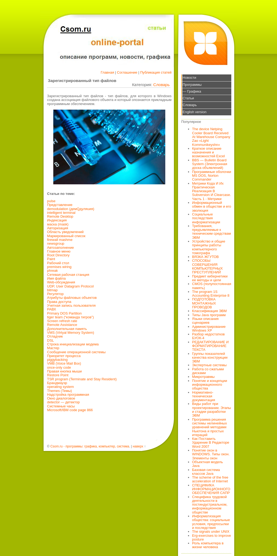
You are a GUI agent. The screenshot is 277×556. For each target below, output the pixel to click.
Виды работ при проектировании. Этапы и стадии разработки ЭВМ (211, 409)
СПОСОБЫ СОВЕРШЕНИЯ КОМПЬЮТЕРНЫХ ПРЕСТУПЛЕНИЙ (207, 266)
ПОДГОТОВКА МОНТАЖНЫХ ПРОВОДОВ (204, 303)
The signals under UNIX (210, 531)
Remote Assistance (62, 325)
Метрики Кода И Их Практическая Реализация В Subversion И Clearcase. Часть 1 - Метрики (211, 191)
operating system (60, 387)
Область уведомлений (65, 232)
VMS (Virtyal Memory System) (70, 333)
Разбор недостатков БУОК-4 (208, 336)
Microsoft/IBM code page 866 (70, 410)
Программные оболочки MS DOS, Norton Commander (211, 176)
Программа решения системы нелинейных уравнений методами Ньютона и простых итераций (209, 427)
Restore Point (57, 375)
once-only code (59, 367)
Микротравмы (203, 377)
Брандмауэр (57, 383)
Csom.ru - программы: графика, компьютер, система (89, 446)
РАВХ (51, 309)
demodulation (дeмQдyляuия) (70, 209)
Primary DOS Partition (64, 313)
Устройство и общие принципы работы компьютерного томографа (208, 247)
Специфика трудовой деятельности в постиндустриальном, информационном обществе (209, 504)
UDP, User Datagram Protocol (70, 286)
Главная (107, 72)
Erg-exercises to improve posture (211, 537)
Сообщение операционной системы (76, 352)
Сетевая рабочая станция (68, 275)
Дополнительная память (67, 329)
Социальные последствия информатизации (206, 218)
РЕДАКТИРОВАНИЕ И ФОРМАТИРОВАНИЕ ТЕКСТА (210, 346)
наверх (138, 446)
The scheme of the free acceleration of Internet (210, 479)
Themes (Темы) (59, 391)
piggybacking (57, 360)
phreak (52, 271)
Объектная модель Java (207, 464)
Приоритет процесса (64, 356)
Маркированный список (66, 236)
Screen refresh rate (62, 321)
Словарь (161, 84)
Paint (51, 259)
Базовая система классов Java (206, 472)
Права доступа (59, 302)
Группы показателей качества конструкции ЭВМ (209, 358)
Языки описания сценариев (205, 321)
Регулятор (55, 294)
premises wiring (59, 267)
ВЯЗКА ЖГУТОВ (205, 257)
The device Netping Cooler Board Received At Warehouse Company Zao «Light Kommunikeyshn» (211, 136)
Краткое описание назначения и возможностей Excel (208, 152)
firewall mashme (59, 240)
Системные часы (61, 406)
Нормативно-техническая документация (203, 396)
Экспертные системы (209, 365)
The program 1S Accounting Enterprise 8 (210, 293)
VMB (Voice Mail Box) (64, 363)
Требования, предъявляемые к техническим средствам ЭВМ (211, 232)
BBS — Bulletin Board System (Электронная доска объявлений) (209, 164)
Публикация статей (156, 72)
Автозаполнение (60, 248)
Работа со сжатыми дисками (208, 371)
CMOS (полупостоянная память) (211, 286)
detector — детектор (63, 402)
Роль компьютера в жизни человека (207, 545)
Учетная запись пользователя (71, 305)
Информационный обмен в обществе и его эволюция (211, 206)
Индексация (57, 220)
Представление (59, 205)
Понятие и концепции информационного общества (209, 385)
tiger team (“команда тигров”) (70, 317)
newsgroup (55, 243)
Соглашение (127, 72)
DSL (50, 340)
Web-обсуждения (61, 282)
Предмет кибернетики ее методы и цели (209, 278)
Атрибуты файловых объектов (72, 298)
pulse (51, 201)
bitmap (52, 290)
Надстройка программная (68, 395)
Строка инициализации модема (73, 344)
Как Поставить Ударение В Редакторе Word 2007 (210, 443)
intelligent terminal (61, 213)
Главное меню (58, 251)
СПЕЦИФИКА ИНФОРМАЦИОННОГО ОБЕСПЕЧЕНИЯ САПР (211, 489)
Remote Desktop (60, 216)
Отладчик (55, 336)
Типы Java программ (209, 315)
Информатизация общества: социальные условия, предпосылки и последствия (211, 522)
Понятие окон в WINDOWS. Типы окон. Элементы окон (211, 454)
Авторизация (57, 228)
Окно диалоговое (61, 398)
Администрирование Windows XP (209, 328)
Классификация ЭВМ (209, 311)
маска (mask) (57, 224)
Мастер (53, 348)
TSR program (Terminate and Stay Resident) (82, 379)
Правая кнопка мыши (64, 371)
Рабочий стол (58, 263)
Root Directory (58, 255)
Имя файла (56, 278)
